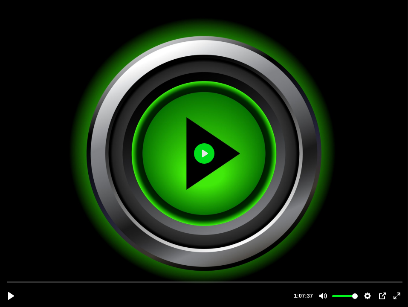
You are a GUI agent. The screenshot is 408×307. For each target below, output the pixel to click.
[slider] (204, 282)
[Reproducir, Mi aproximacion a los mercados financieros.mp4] (11, 296)
